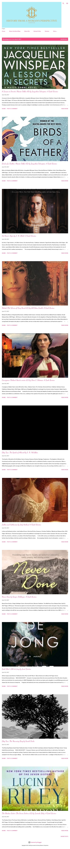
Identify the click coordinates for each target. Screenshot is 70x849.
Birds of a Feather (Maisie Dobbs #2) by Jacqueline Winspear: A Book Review (29, 163)
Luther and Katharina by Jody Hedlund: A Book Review (21, 524)
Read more (64, 108)
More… (55, 31)
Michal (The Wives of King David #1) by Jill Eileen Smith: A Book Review (28, 308)
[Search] (63, 3)
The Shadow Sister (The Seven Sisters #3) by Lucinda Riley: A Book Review (29, 813)
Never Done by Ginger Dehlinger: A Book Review (19, 597)
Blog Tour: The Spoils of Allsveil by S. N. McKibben (20, 452)
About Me (27, 31)
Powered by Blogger (35, 842)
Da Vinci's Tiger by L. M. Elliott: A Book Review (19, 236)
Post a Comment (12, 108)
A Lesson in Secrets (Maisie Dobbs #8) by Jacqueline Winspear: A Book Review (30, 91)
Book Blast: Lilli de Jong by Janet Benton (16, 669)
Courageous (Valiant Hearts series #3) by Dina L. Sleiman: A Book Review (28, 380)
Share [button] (4, 108)
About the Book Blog (14, 31)
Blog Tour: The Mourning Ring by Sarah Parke (18, 741)
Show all (64, 39)
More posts (64, 836)
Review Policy (37, 31)
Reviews (47, 31)
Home (3, 31)
